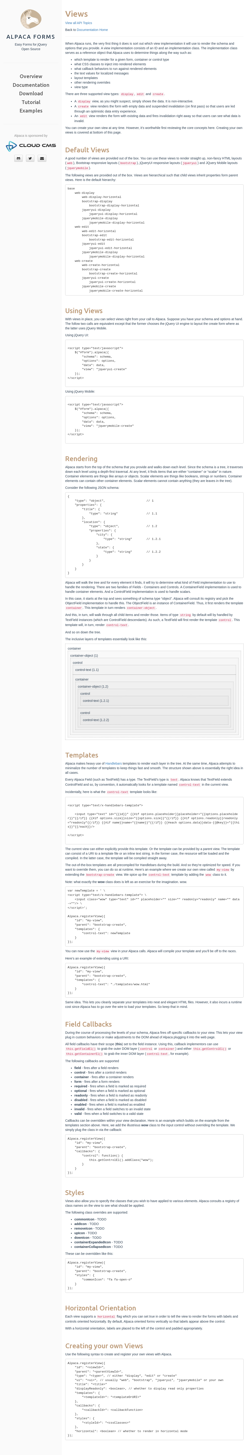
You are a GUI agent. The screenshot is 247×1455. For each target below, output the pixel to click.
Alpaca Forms (30, 37)
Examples (31, 110)
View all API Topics (78, 23)
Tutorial (31, 102)
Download (31, 93)
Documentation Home (92, 30)
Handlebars (113, 763)
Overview (31, 76)
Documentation (31, 85)
